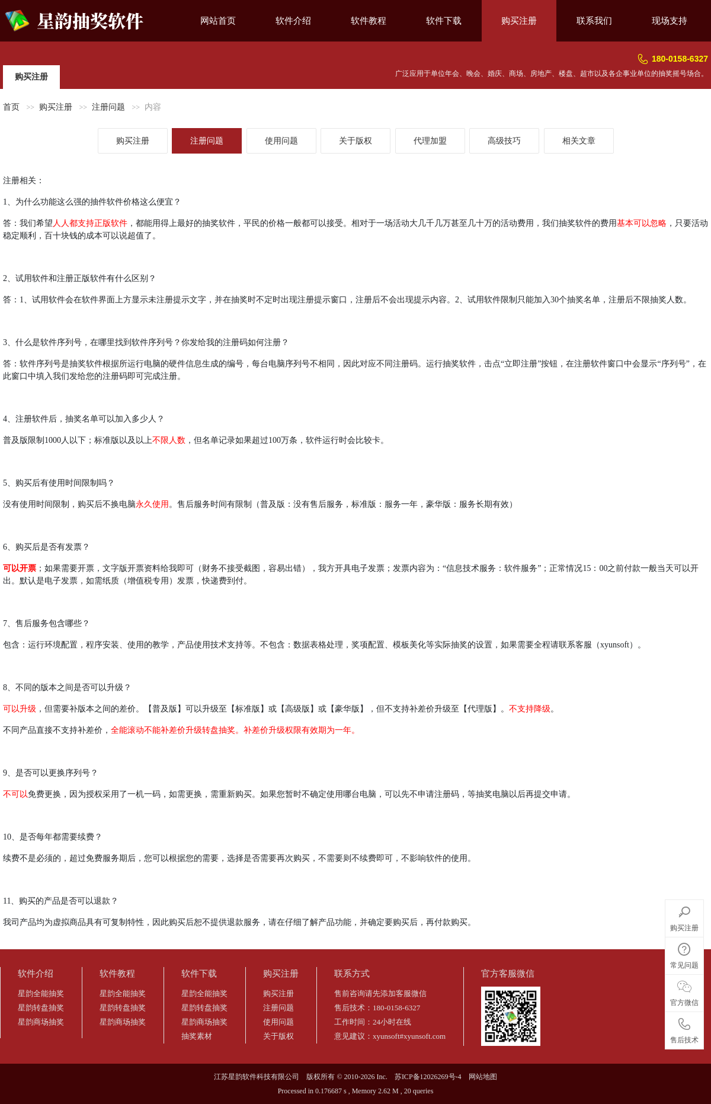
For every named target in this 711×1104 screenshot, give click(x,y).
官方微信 (684, 991)
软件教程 (368, 20)
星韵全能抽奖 (41, 993)
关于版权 (355, 140)
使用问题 (281, 140)
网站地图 (483, 1077)
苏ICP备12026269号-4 (428, 1077)
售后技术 (684, 1028)
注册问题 (108, 107)
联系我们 (594, 20)
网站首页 (218, 20)
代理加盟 (430, 140)
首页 (11, 107)
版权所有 (320, 1077)
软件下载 (444, 20)
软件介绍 (293, 20)
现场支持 (669, 20)
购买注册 (519, 20)
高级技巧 (504, 140)
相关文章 (578, 140)
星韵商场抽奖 (41, 1021)
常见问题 (684, 954)
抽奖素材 (196, 1036)
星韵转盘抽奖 (41, 1007)
